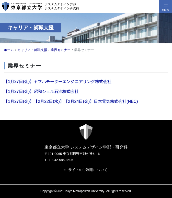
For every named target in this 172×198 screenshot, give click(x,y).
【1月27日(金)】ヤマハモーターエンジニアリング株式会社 (57, 81)
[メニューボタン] (165, 6)
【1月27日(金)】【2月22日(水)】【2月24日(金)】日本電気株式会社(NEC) (71, 101)
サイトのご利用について (88, 170)
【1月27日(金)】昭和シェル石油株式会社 (41, 91)
